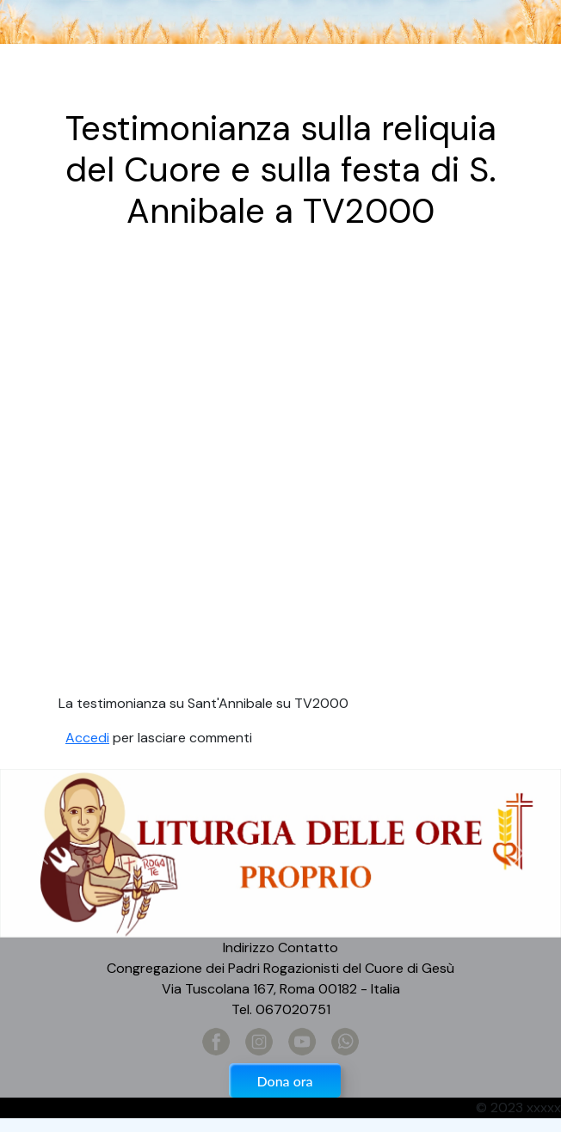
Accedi (87, 738)
